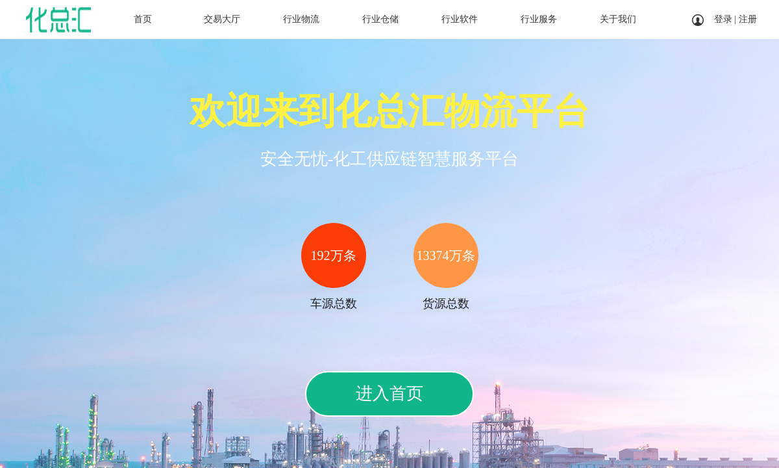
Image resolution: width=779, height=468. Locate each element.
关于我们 (618, 19)
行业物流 (301, 19)
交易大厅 (222, 19)
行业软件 (459, 19)
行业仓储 (380, 19)
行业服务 (539, 19)
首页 (143, 19)
